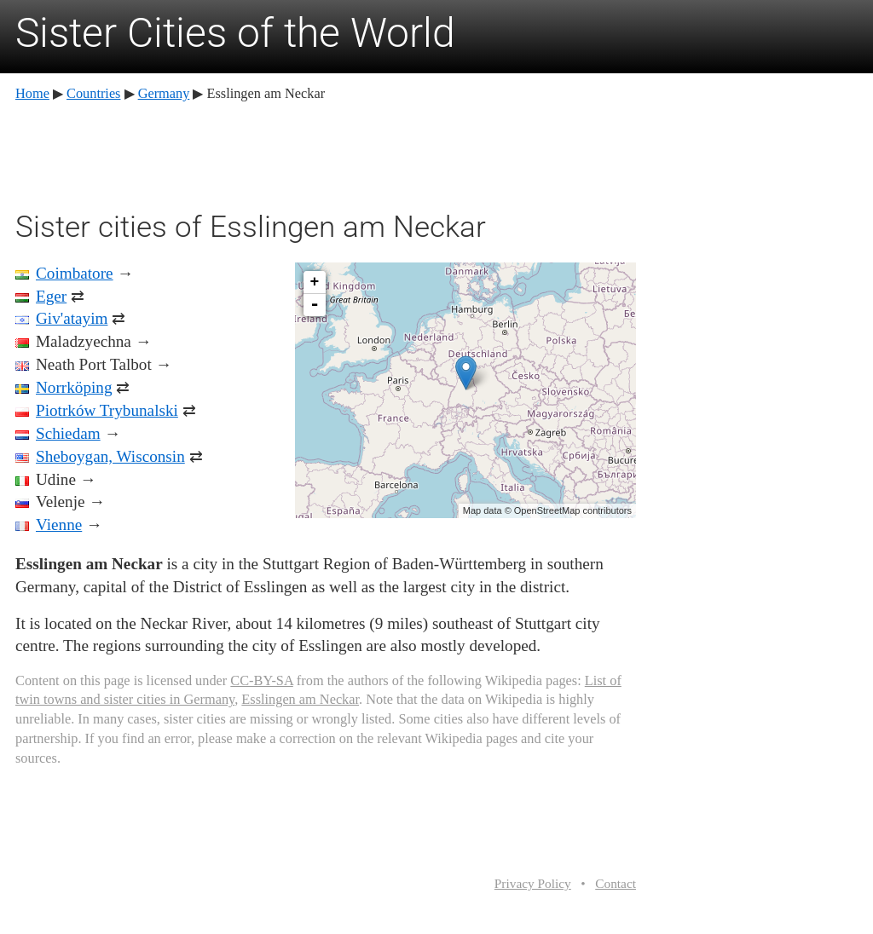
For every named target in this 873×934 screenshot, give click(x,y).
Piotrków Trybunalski (107, 410)
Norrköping (74, 387)
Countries (93, 93)
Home (32, 93)
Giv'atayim (71, 318)
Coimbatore (74, 273)
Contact (615, 883)
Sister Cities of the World (235, 33)
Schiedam (68, 433)
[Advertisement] (325, 153)
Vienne (59, 524)
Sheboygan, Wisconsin (110, 456)
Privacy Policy (532, 883)
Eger (51, 296)
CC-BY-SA (261, 680)
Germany (164, 93)
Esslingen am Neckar (300, 699)
